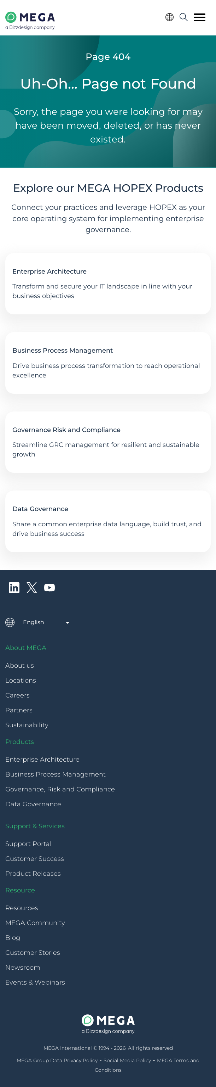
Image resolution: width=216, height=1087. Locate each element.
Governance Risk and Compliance (66, 430)
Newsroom (22, 967)
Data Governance (40, 509)
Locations (20, 680)
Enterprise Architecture (49, 271)
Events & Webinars (35, 982)
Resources (21, 908)
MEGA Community (35, 923)
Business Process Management (62, 350)
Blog (12, 938)
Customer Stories (32, 953)
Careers (17, 695)
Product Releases (33, 874)
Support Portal (28, 844)
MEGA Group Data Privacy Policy (57, 1060)
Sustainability (26, 725)
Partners (19, 710)
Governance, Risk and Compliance (60, 789)
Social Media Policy (127, 1060)
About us (19, 665)
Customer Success (34, 859)
